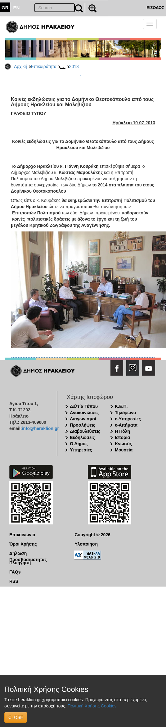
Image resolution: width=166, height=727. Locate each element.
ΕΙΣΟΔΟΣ (155, 7)
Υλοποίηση (86, 544)
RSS (13, 581)
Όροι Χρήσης (23, 544)
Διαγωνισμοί (83, 418)
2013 (74, 66)
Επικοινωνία (22, 534)
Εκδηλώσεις (82, 437)
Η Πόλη (122, 431)
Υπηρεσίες (81, 449)
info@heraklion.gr (40, 428)
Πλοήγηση (20, 562)
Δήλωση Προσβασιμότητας (28, 553)
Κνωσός (123, 443)
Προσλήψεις (82, 425)
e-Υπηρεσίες (128, 418)
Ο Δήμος (78, 443)
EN (16, 7)
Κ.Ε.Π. (121, 406)
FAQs (15, 571)
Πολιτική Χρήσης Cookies (92, 705)
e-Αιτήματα (126, 425)
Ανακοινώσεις (84, 412)
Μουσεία (123, 449)
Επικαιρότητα (43, 66)
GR (5, 7)
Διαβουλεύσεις (85, 431)
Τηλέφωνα (125, 412)
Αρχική (20, 66)
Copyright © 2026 (92, 534)
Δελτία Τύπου (84, 406)
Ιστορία (122, 437)
